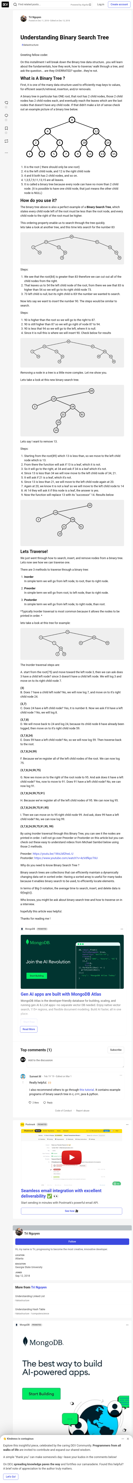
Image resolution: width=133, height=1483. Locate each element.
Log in (100, 4)
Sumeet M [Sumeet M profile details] (35, 1076)
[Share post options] (6, 153)
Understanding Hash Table (72, 1311)
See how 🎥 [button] (71, 1211)
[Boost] (6, 141)
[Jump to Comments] (6, 117)
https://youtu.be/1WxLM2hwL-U (53, 853)
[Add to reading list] (6, 130)
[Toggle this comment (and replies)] (23, 1082)
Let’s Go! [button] (11, 1476)
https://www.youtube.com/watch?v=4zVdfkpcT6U (66, 858)
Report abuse (82, 1110)
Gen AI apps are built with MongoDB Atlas (61, 994)
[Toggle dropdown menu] (121, 929)
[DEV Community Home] (5, 4)
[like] (34, 1102)
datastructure (30, 45)
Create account (119, 4)
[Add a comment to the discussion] (75, 1062)
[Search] (15, 5)
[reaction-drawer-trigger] (6, 104)
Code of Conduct (63, 1110)
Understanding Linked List (72, 1298)
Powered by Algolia (81, 5)
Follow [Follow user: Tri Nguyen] (72, 1241)
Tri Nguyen (35, 17)
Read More (29, 1029)
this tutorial (87, 1089)
